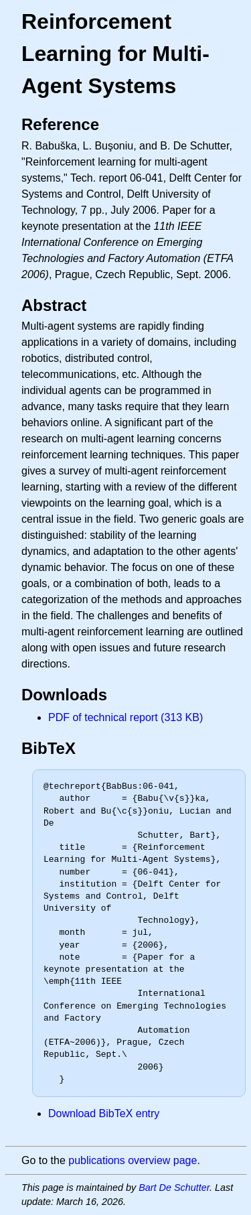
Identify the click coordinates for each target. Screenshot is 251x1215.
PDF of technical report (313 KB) (125, 717)
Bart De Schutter (174, 1187)
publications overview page (132, 1160)
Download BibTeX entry (103, 1113)
